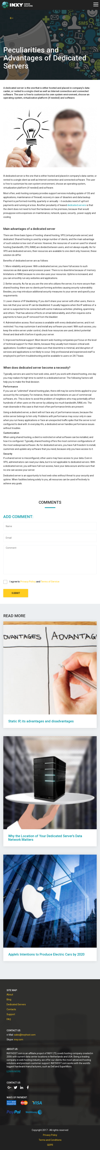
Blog (9, 999)
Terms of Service (50, 581)
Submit (16, 593)
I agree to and (34, 581)
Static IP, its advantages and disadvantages (41, 721)
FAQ (9, 1019)
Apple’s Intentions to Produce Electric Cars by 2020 (46, 954)
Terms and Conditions (50, 1140)
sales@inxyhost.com (25, 1034)
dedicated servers (76, 205)
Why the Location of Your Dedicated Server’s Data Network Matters (45, 838)
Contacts (11, 1009)
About (10, 994)
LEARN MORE (14, 1071)
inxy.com (18, 1039)
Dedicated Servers (16, 1004)
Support (11, 1014)
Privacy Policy (28, 581)
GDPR (50, 1145)
